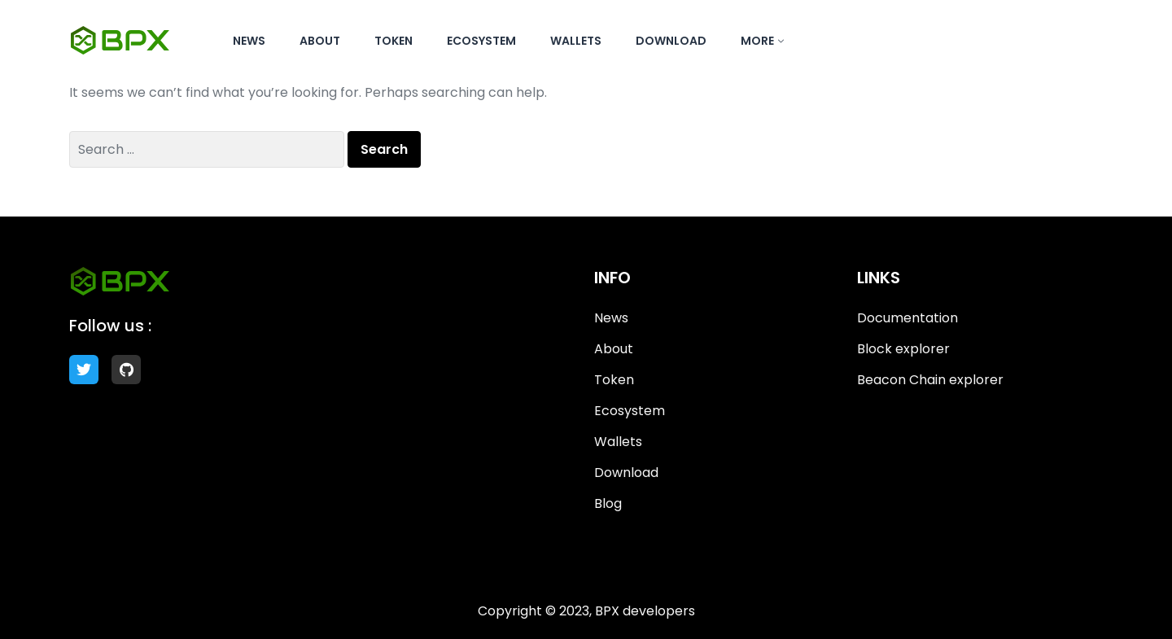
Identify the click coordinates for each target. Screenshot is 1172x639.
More (757, 41)
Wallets (575, 41)
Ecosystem (481, 41)
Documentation (907, 318)
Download (671, 41)
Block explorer (903, 348)
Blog (608, 503)
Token (393, 41)
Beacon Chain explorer (930, 379)
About (320, 41)
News (249, 41)
